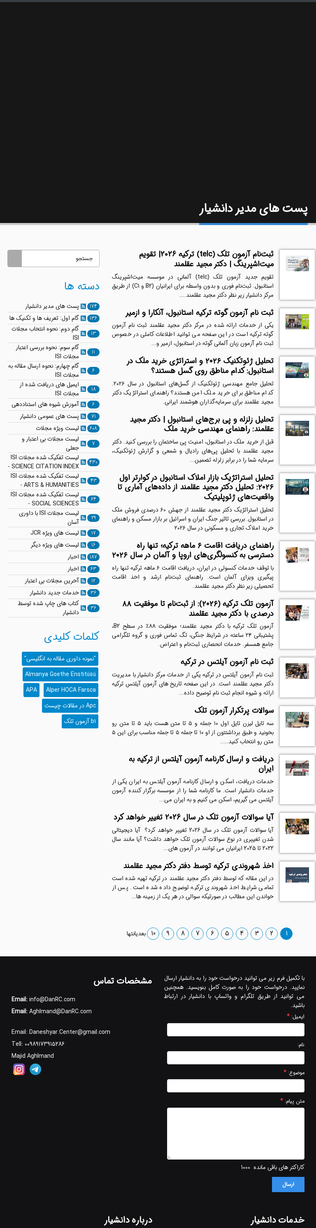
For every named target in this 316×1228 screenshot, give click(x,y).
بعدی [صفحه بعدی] (141, 933)
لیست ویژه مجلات (57, 428)
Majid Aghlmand (33, 1056)
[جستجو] (60, 258)
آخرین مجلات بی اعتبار (52, 580)
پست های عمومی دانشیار (49, 416)
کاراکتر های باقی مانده (278, 1167)
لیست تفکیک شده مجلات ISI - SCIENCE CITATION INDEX (43, 462)
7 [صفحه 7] (198, 934)
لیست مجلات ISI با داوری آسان (49, 518)
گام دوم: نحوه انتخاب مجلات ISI (45, 333)
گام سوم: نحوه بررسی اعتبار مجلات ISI (47, 352)
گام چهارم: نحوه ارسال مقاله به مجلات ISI (43, 371)
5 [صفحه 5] (227, 934)
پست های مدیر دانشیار (52, 306)
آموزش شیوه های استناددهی (45, 404)
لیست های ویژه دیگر (54, 544)
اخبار (73, 556)
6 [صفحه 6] (212, 934)
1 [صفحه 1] (287, 934)
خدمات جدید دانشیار (54, 592)
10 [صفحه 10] (153, 934)
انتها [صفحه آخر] (131, 933)
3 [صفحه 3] (257, 934)
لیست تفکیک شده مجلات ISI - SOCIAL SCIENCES (45, 499)
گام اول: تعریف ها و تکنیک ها (44, 318)
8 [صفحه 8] (183, 934)
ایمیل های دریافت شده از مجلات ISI (49, 389)
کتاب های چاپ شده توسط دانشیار (48, 608)
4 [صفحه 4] (242, 934)
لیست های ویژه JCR (54, 533)
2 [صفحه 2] (271, 934)
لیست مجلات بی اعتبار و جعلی (50, 443)
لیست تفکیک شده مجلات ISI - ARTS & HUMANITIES (45, 481)
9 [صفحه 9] (168, 934)
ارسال (288, 1184)
